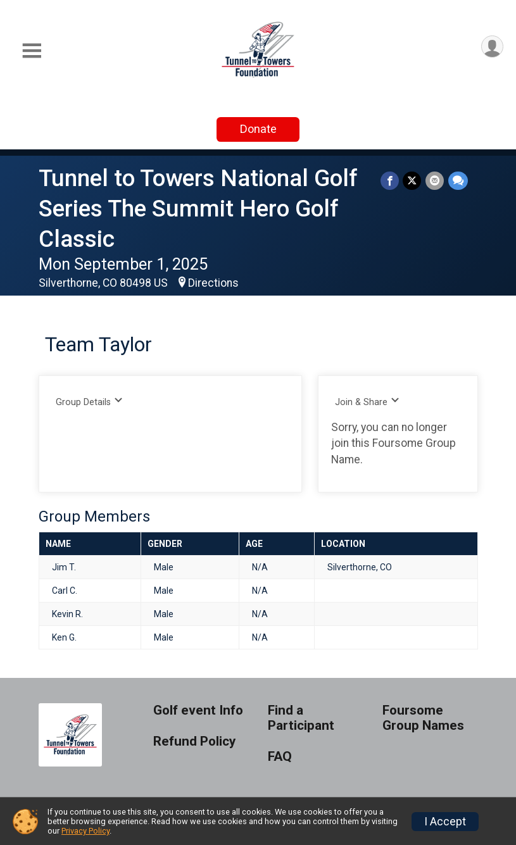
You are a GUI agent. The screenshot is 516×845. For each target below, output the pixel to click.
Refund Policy (194, 741)
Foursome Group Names (423, 718)
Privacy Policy (85, 831)
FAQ (280, 756)
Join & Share (367, 402)
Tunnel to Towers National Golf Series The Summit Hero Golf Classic (198, 209)
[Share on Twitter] (413, 181)
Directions (213, 283)
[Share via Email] (435, 181)
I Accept (445, 821)
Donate (258, 128)
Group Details (89, 402)
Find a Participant (301, 718)
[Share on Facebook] (391, 181)
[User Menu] (491, 47)
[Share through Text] (458, 181)
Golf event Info (198, 710)
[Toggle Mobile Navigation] (31, 51)
